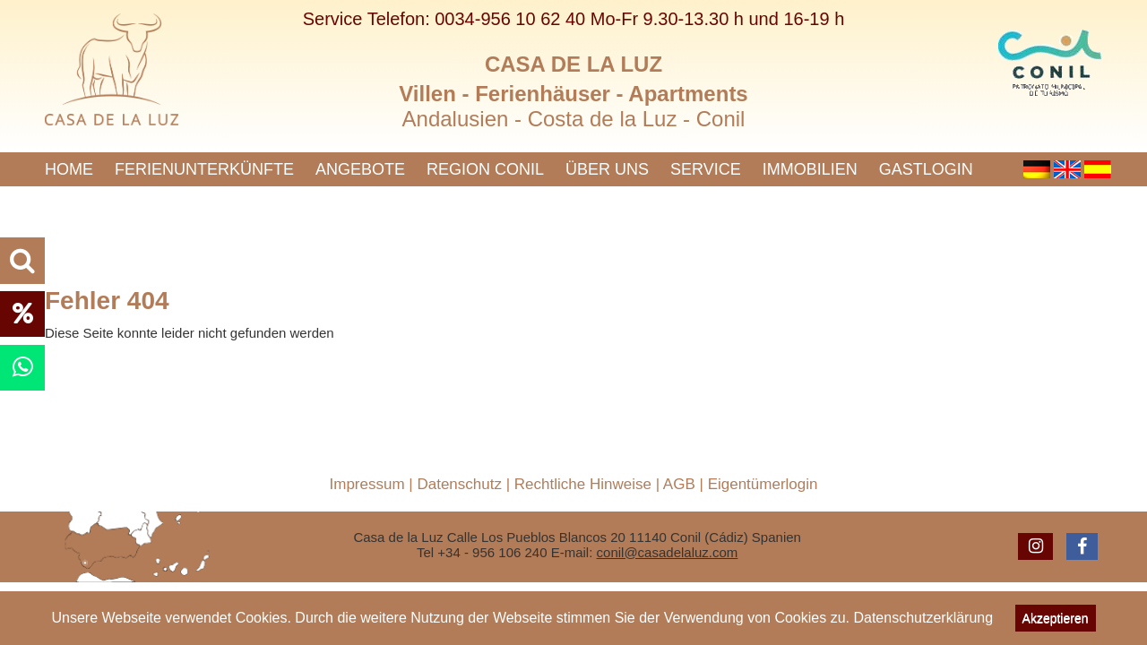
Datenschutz (459, 484)
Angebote (360, 169)
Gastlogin (926, 169)
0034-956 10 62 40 (510, 19)
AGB (679, 484)
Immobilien (810, 169)
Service (705, 169)
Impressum (367, 484)
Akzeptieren (1055, 618)
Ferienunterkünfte (204, 169)
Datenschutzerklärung (923, 617)
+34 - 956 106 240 (492, 552)
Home (69, 169)
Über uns (607, 169)
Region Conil (485, 169)
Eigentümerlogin (763, 484)
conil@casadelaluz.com (667, 552)
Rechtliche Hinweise (582, 484)
